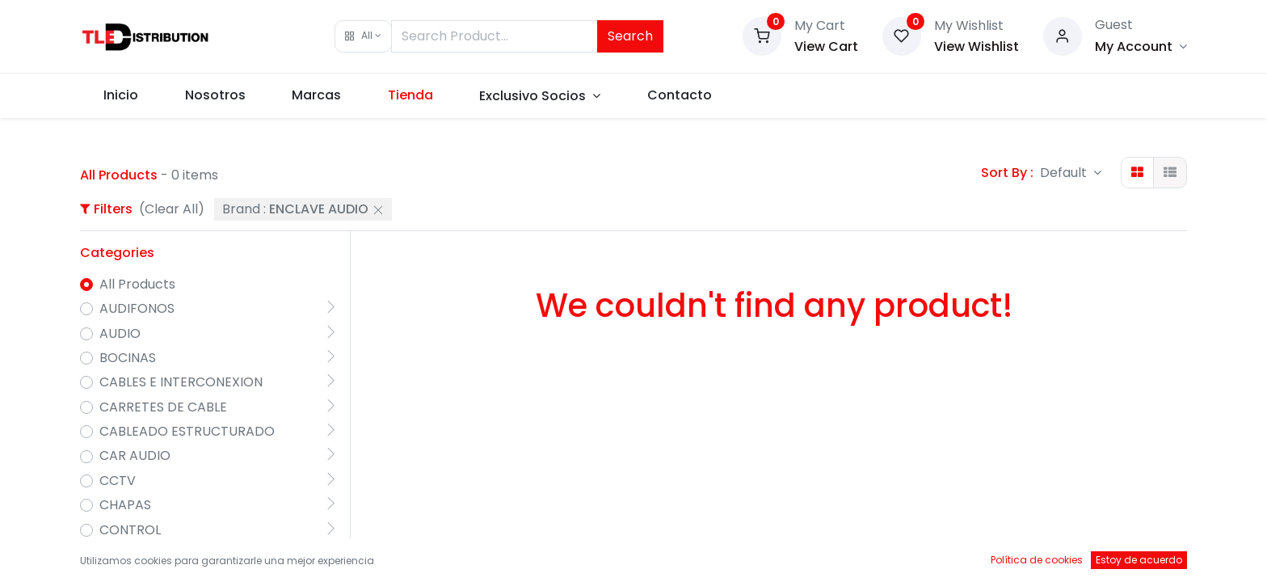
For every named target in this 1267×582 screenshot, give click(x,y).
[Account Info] (1141, 46)
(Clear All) (171, 209)
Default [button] (1065, 172)
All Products (137, 284)
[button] (363, 36)
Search (630, 36)
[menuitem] (121, 95)
